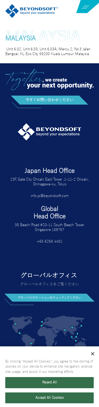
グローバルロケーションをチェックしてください (49, 297)
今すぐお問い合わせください (49, 100)
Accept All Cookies (49, 399)
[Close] (92, 355)
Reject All (49, 384)
